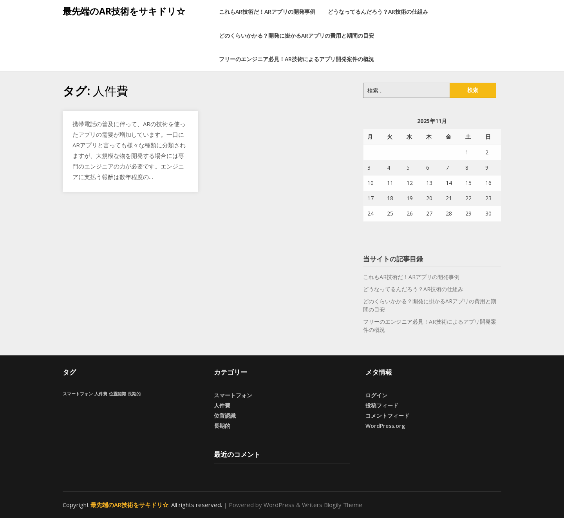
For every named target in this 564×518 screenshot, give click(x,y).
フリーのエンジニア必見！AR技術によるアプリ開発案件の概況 (296, 59)
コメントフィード (387, 415)
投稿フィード (381, 405)
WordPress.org (385, 425)
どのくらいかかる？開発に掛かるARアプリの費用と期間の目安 (296, 35)
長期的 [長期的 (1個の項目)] (134, 394)
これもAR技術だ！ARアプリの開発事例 (267, 11)
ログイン (376, 395)
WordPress (279, 505)
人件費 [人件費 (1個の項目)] (100, 394)
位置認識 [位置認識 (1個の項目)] (117, 394)
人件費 (222, 405)
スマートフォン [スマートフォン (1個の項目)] (78, 394)
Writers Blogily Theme (332, 505)
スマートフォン (233, 395)
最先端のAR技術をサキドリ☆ (124, 11)
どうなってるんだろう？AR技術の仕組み (378, 11)
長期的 (222, 425)
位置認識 (225, 415)
